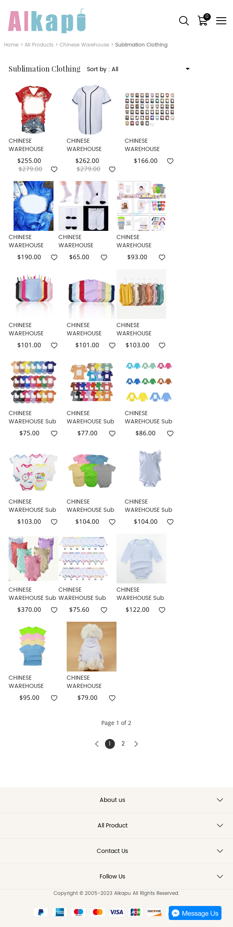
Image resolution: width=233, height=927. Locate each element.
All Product (113, 825)
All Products (39, 45)
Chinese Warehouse (84, 45)
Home (11, 45)
